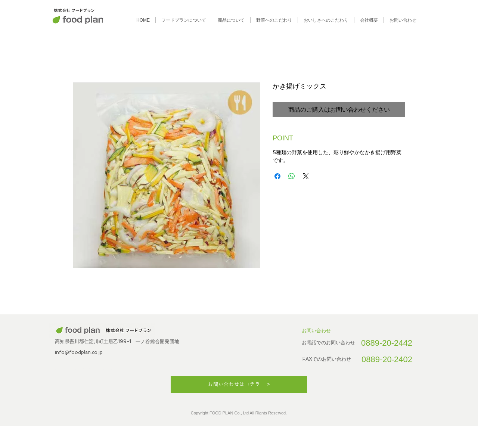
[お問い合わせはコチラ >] (239, 384)
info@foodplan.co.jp (79, 352)
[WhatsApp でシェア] (291, 176)
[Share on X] (305, 176)
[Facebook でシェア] (277, 176)
